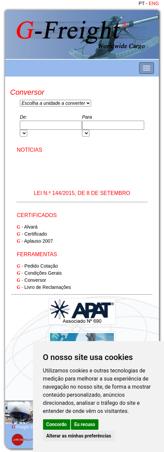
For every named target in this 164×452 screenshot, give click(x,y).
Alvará (31, 227)
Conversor (35, 280)
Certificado (36, 234)
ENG (154, 3)
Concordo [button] (56, 424)
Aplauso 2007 (38, 241)
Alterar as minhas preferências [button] (78, 436)
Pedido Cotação (41, 266)
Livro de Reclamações (48, 287)
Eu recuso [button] (84, 424)
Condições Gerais (43, 273)
